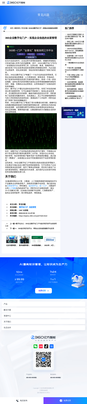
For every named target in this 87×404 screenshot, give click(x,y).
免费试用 (65, 400)
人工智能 (12, 188)
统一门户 (43, 186)
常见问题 (24, 28)
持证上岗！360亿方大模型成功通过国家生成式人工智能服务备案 (74, 44)
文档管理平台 (12, 186)
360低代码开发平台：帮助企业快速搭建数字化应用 (36, 228)
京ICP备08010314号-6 (43, 392)
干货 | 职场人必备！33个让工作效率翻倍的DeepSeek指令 (74, 77)
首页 (11, 28)
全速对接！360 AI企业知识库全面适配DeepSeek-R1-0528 (74, 58)
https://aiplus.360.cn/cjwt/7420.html (33, 216)
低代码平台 (33, 186)
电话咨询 (21, 400)
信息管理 (32, 207)
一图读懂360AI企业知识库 (74, 64)
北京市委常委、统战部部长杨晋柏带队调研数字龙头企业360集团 (74, 84)
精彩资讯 (17, 28)
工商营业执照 (43, 390)
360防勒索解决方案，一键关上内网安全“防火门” (74, 97)
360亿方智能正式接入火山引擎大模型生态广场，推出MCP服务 (74, 36)
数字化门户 (23, 207)
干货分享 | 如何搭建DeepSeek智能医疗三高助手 (74, 70)
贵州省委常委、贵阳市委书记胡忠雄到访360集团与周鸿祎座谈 (74, 91)
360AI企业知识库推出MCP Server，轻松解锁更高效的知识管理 (74, 51)
